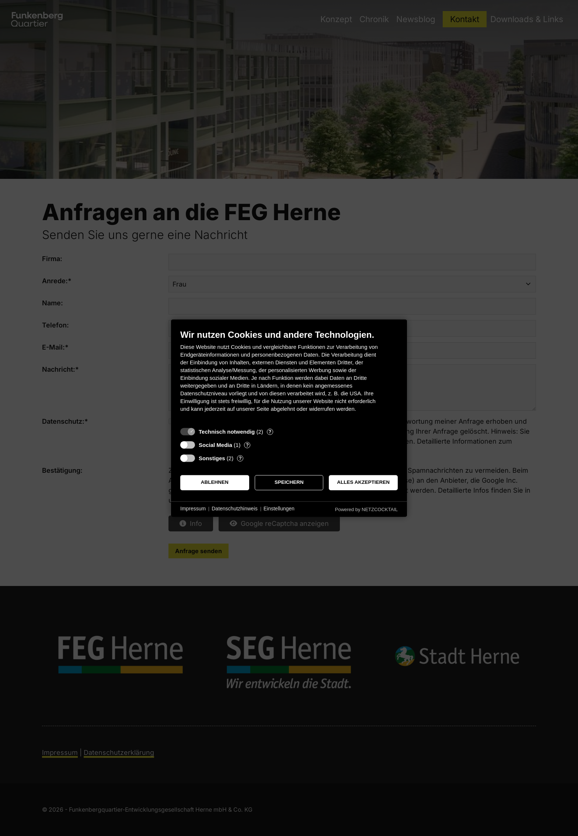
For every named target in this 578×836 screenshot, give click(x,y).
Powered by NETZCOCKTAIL (366, 509)
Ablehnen (215, 482)
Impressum (193, 509)
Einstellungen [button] (279, 509)
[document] (289, 376)
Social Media (215, 445)
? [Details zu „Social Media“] (247, 445)
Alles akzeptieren (363, 482)
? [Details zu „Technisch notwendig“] (269, 431)
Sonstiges (212, 458)
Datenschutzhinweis (235, 509)
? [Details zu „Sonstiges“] (240, 458)
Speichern (289, 482)
